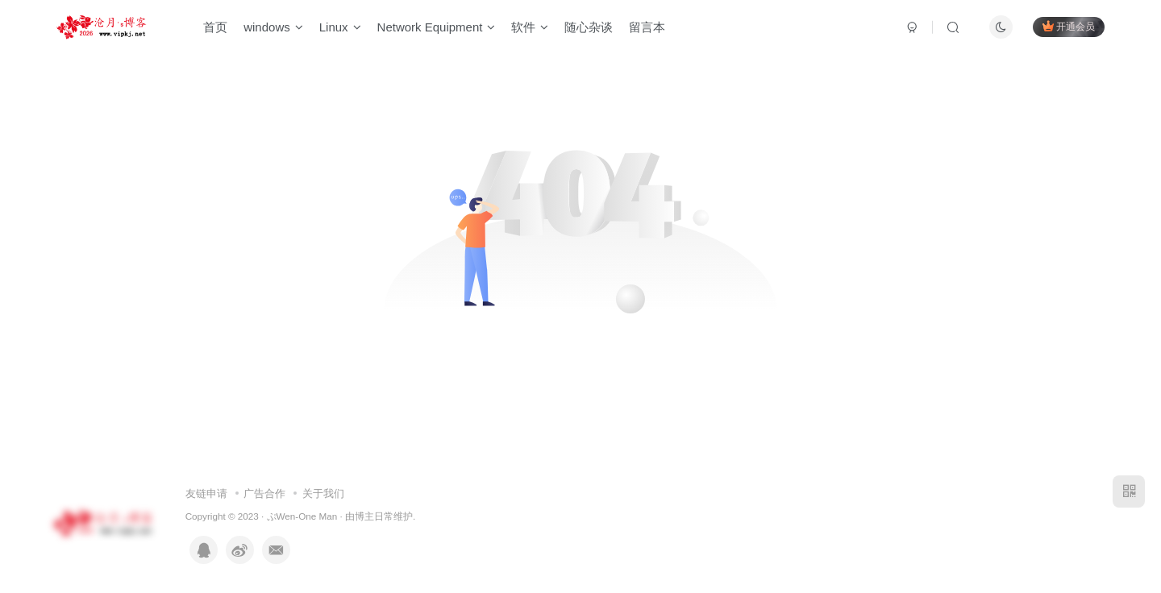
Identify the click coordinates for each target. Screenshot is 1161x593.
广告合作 (264, 493)
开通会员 (1068, 26)
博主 (364, 516)
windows (273, 27)
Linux (340, 27)
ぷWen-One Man (302, 516)
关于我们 (323, 493)
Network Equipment (436, 27)
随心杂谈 (588, 27)
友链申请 (206, 493)
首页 (215, 27)
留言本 (647, 27)
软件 (529, 27)
